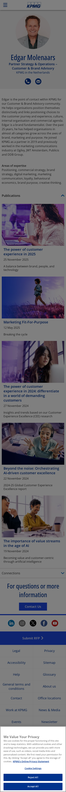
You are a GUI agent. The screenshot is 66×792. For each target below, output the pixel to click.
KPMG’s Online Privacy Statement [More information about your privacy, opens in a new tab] (31, 764)
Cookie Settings (33, 771)
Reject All (33, 780)
